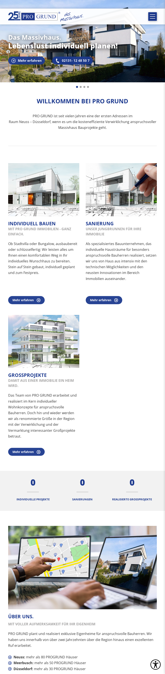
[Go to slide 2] (80, 87)
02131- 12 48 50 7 (72, 60)
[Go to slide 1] (77, 87)
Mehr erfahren (26, 60)
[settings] (155, 664)
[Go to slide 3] (84, 87)
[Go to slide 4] (88, 87)
